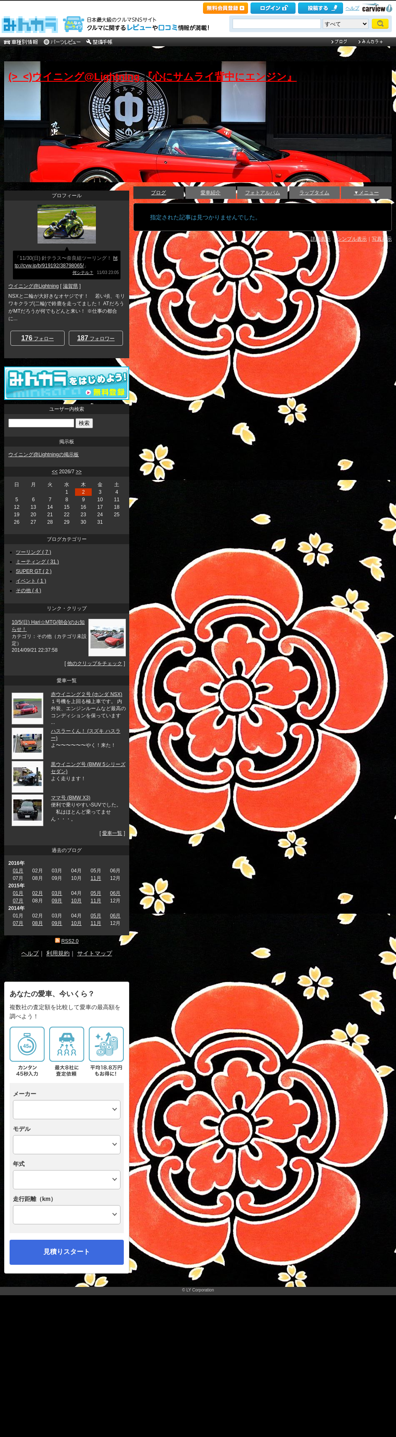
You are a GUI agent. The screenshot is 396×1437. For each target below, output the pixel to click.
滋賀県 (70, 286)
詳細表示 (321, 239)
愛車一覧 (112, 833)
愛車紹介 (211, 193)
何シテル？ (83, 272)
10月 (76, 901)
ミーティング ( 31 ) (37, 562)
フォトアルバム (262, 193)
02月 (37, 893)
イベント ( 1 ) (31, 581)
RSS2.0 (69, 941)
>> (79, 472)
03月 (57, 893)
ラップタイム (314, 193)
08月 (37, 923)
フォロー (37, 338)
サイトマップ (94, 953)
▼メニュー (366, 193)
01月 (18, 871)
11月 (95, 878)
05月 (95, 893)
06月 (115, 893)
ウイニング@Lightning (33, 286)
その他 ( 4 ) (28, 590)
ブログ (158, 193)
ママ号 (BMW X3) (70, 798)
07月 (18, 901)
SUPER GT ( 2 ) (34, 571)
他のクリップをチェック (94, 663)
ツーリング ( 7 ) (33, 552)
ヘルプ (352, 7)
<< (55, 472)
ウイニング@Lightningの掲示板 (43, 454)
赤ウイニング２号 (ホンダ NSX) (86, 694)
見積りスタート (66, 1251)
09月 (57, 901)
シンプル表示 (352, 239)
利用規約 (58, 953)
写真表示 (382, 239)
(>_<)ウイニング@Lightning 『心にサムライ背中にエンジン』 (152, 76)
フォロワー (96, 338)
